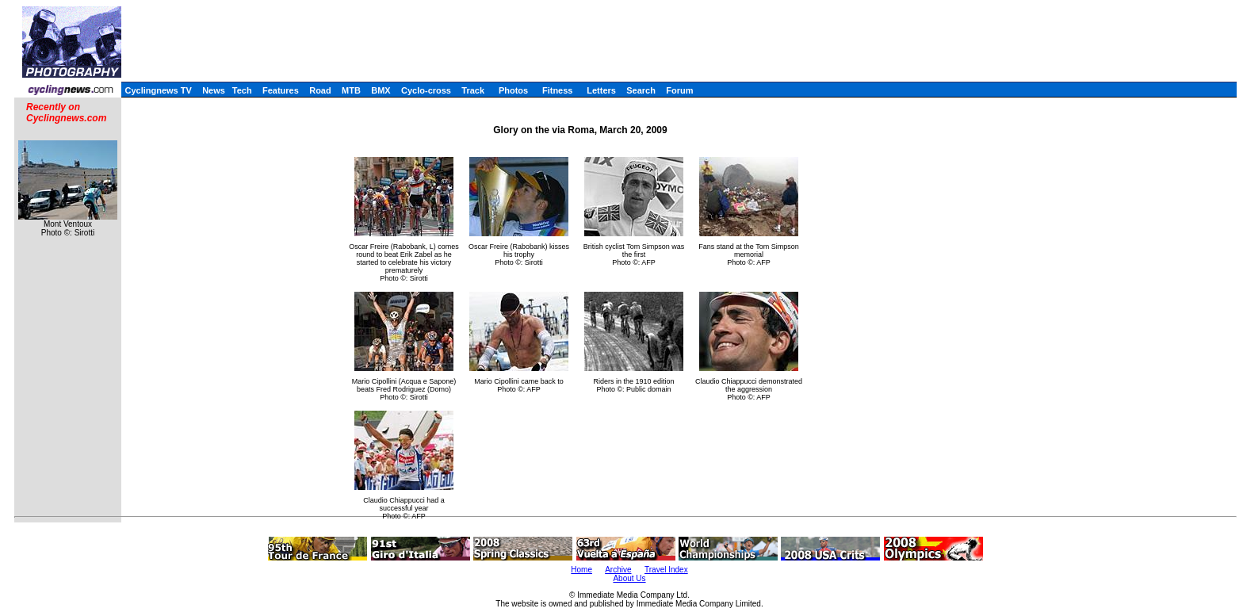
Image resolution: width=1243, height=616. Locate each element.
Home (581, 569)
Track (472, 90)
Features (280, 90)
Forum (679, 90)
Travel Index (666, 569)
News (213, 90)
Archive (618, 569)
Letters (601, 90)
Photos (513, 90)
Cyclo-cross (426, 90)
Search (641, 90)
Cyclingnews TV (157, 90)
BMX (380, 90)
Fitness (557, 90)
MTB (351, 90)
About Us (629, 578)
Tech (242, 90)
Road (320, 90)
